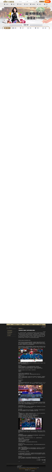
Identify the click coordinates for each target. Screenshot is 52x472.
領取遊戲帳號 (9, 330)
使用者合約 (9, 333)
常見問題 (9, 335)
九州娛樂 (30, 467)
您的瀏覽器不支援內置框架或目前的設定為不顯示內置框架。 (26, 14)
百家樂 (34, 467)
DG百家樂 (27, 467)
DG (25, 467)
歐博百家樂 (23, 467)
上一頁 (19, 461)
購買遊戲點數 (9, 332)
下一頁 (45, 461)
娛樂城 (32, 467)
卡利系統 (19, 467)
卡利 (17, 467)
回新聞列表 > (44, 462)
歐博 (21, 467)
